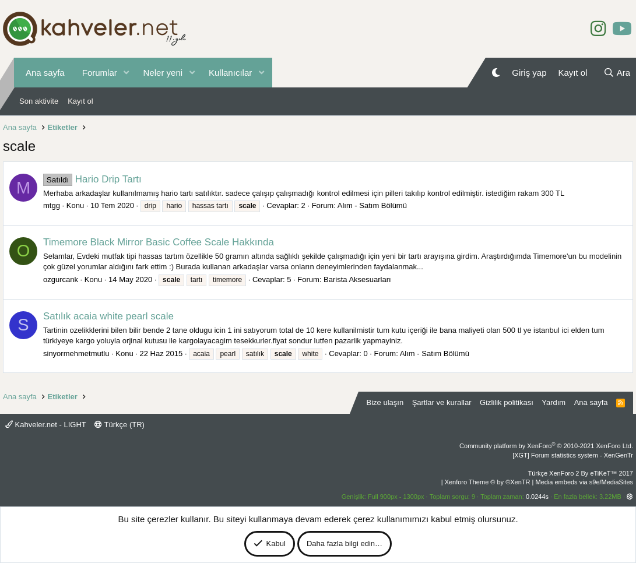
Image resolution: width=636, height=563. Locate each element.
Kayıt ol (80, 101)
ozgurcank (60, 279)
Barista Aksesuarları (357, 279)
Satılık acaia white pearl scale (108, 316)
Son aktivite (38, 101)
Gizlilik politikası (506, 402)
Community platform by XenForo (546, 445)
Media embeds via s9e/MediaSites (584, 481)
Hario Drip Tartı (92, 179)
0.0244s (537, 496)
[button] (126, 72)
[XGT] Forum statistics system (572, 455)
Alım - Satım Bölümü (372, 205)
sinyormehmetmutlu (76, 353)
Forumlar (99, 73)
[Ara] (617, 72)
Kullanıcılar (230, 73)
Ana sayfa (45, 73)
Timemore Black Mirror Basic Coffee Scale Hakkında (158, 242)
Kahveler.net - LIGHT (45, 424)
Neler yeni (163, 73)
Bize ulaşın (385, 402)
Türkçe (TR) (119, 424)
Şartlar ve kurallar (442, 402)
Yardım (553, 402)
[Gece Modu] (496, 72)
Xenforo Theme (487, 481)
